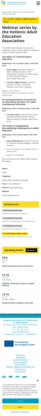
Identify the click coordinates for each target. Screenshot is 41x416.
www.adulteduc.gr (16, 187)
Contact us (20, 355)
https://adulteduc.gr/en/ (10, 195)
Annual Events (20, 364)
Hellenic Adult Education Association (15, 180)
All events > (31, 250)
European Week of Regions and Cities (17, 303)
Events (9, 12)
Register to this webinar (11, 91)
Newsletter (20, 357)
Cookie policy (20, 369)
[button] (38, 380)
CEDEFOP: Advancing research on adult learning (18, 284)
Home (4, 12)
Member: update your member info (20, 367)
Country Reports (20, 362)
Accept (20, 401)
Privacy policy (24, 412)
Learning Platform (20, 360)
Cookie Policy (15, 412)
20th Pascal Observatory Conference (17, 266)
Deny (20, 407)
